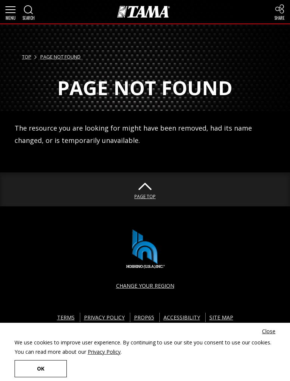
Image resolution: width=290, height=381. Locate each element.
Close (268, 331)
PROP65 (144, 317)
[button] (10, 11)
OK (40, 368)
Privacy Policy (104, 351)
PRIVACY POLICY (104, 317)
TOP (26, 56)
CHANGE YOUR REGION (145, 285)
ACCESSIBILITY (181, 317)
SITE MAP (221, 317)
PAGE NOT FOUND (60, 56)
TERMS (66, 317)
